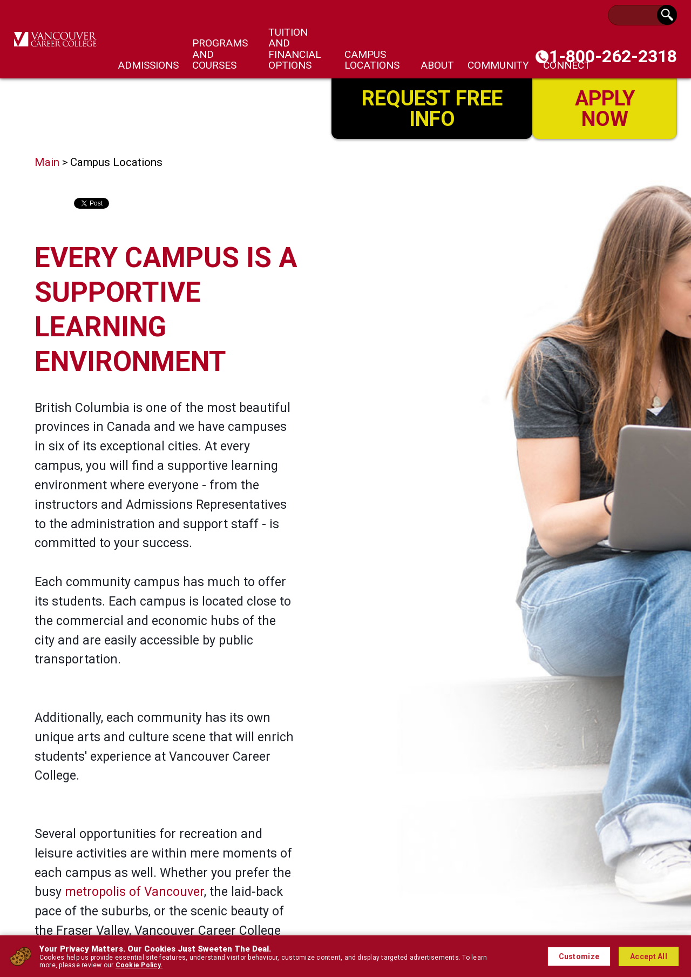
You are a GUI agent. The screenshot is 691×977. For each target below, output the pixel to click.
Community (498, 65)
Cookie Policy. (139, 965)
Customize (579, 956)
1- (613, 56)
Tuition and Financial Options (294, 48)
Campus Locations (371, 59)
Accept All (648, 956)
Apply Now (605, 107)
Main (47, 162)
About (437, 65)
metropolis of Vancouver (134, 892)
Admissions (148, 65)
